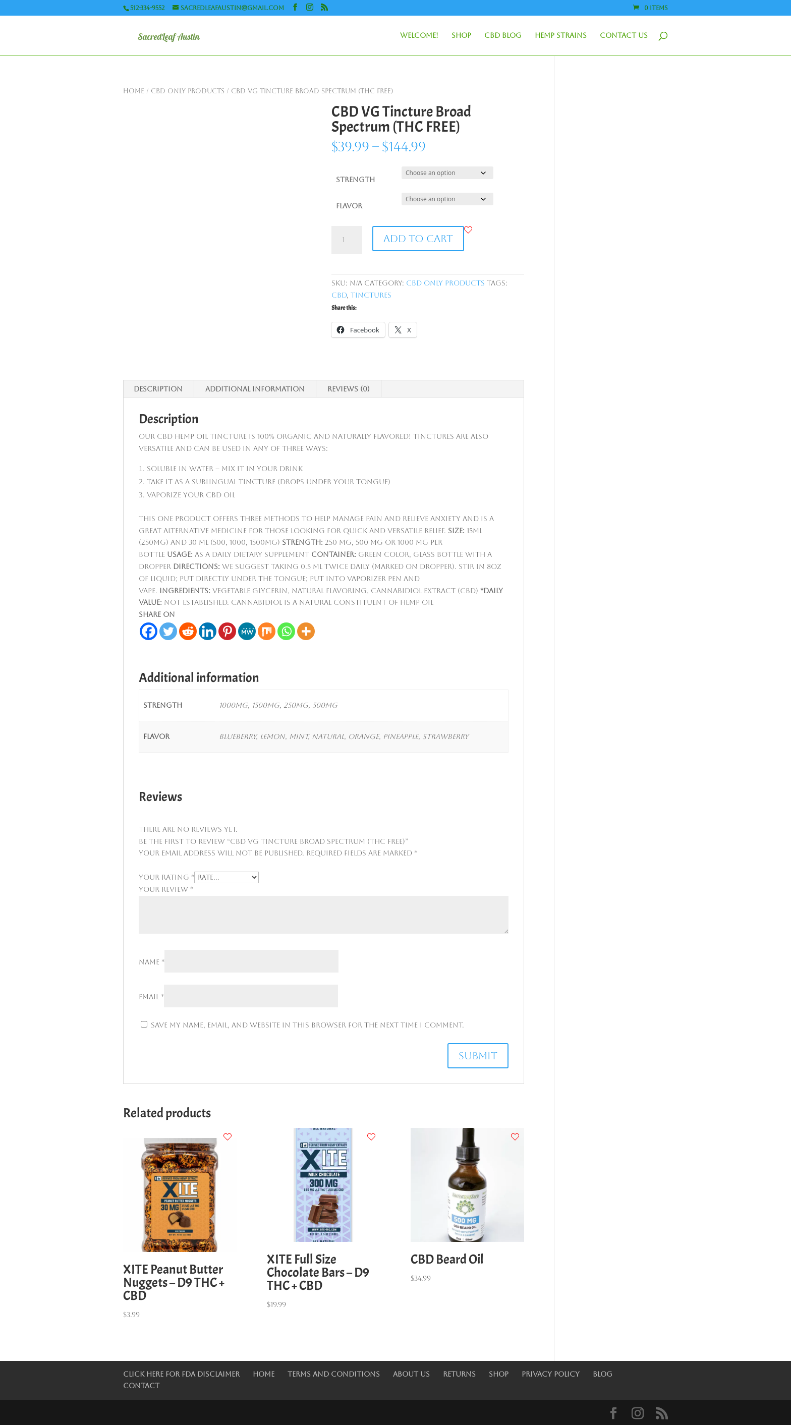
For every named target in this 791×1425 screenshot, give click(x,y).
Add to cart (418, 239)
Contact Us (624, 35)
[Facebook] (148, 631)
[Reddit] (188, 631)
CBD (339, 295)
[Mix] (266, 631)
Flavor (349, 206)
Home (133, 91)
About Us (411, 1374)
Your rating (166, 877)
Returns (459, 1374)
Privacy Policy (551, 1374)
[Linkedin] (207, 631)
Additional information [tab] (255, 389)
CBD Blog (503, 35)
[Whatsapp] (286, 631)
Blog (602, 1374)
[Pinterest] (227, 631)
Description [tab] (158, 389)
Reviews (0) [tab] (348, 389)
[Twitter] (168, 631)
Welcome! (419, 35)
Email (151, 997)
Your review (166, 889)
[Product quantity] (346, 240)
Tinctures (371, 295)
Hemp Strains (561, 35)
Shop (461, 35)
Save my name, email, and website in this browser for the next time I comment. (307, 1025)
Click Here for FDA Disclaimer (181, 1374)
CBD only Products (187, 91)
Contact (141, 1386)
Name (151, 962)
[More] (306, 631)
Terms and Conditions (334, 1374)
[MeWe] (247, 631)
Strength (355, 180)
